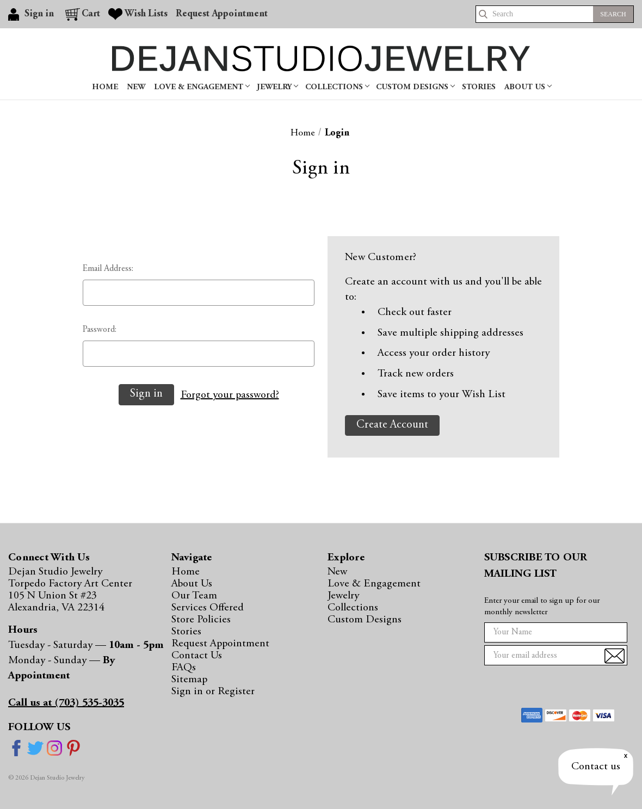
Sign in (188, 691)
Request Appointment (220, 643)
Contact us (595, 766)
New (136, 87)
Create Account (392, 425)
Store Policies (201, 619)
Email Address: (108, 268)
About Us (528, 87)
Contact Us (196, 655)
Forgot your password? (230, 395)
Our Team (194, 595)
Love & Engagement (202, 87)
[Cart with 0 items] (82, 14)
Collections (337, 87)
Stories (479, 87)
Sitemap (189, 679)
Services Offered (207, 607)
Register (236, 691)
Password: (99, 329)
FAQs (183, 667)
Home (105, 87)
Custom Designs (415, 87)
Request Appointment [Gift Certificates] (222, 14)
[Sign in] (32, 14)
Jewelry (277, 87)
